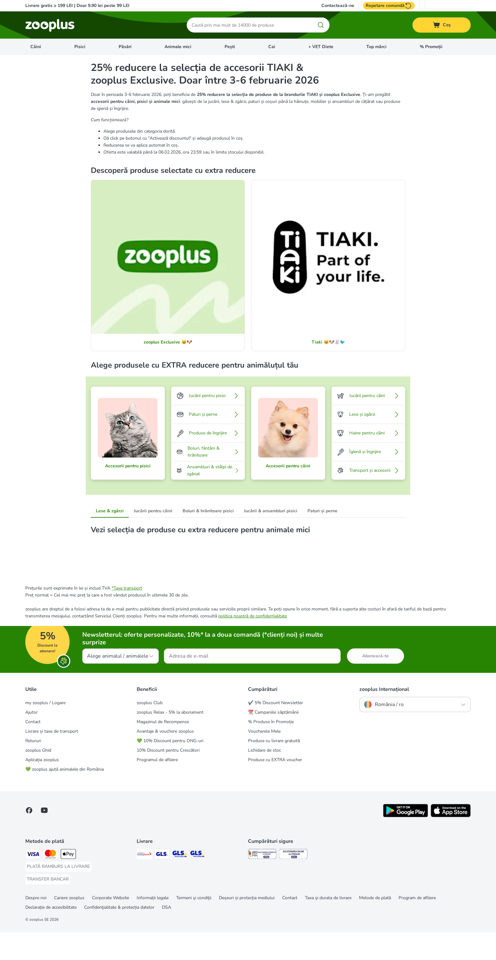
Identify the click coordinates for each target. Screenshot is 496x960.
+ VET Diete (320, 47)
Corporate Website (110, 925)
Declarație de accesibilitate (51, 935)
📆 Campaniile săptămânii (273, 740)
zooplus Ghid (38, 778)
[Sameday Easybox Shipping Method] (144, 882)
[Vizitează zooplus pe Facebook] (29, 838)
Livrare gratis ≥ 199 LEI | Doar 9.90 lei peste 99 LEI (77, 6)
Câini (35, 47)
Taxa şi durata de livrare (328, 925)
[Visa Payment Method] (32, 882)
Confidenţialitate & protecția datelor (119, 935)
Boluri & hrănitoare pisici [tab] (208, 511)
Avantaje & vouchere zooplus (165, 759)
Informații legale (153, 925)
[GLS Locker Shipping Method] (179, 882)
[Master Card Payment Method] (50, 882)
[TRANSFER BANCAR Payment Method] (48, 906)
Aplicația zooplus (42, 787)
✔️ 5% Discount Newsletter (275, 730)
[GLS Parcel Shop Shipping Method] (197, 882)
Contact (32, 749)
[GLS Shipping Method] (162, 882)
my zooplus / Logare (45, 730)
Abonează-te (375, 683)
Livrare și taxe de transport (51, 759)
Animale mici (177, 47)
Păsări (125, 47)
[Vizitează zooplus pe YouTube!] (44, 838)
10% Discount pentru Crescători (168, 778)
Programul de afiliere (157, 787)
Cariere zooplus (69, 925)
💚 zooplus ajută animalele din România (64, 797)
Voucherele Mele (264, 759)
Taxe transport (128, 616)
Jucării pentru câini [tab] (153, 511)
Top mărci (376, 47)
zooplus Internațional (384, 716)
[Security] (262, 882)
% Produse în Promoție (271, 749)
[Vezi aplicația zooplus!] (405, 843)
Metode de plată (375, 925)
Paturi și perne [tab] (322, 511)
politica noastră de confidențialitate (252, 644)
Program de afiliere (417, 925)
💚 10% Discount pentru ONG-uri (170, 768)
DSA (166, 935)
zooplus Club (150, 730)
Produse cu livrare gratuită (274, 768)
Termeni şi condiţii (193, 925)
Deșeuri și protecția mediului (247, 925)
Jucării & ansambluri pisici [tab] (270, 511)
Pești (230, 47)
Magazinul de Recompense (163, 749)
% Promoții (431, 47)
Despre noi (35, 925)
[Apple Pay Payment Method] (68, 882)
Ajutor (31, 740)
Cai (271, 47)
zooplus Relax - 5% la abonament (170, 740)
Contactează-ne (337, 6)
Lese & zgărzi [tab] (110, 511)
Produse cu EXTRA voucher (275, 787)
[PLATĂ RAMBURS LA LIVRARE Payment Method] (58, 894)
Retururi (33, 768)
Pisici (79, 47)
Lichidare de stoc (264, 778)
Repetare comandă (389, 5)
